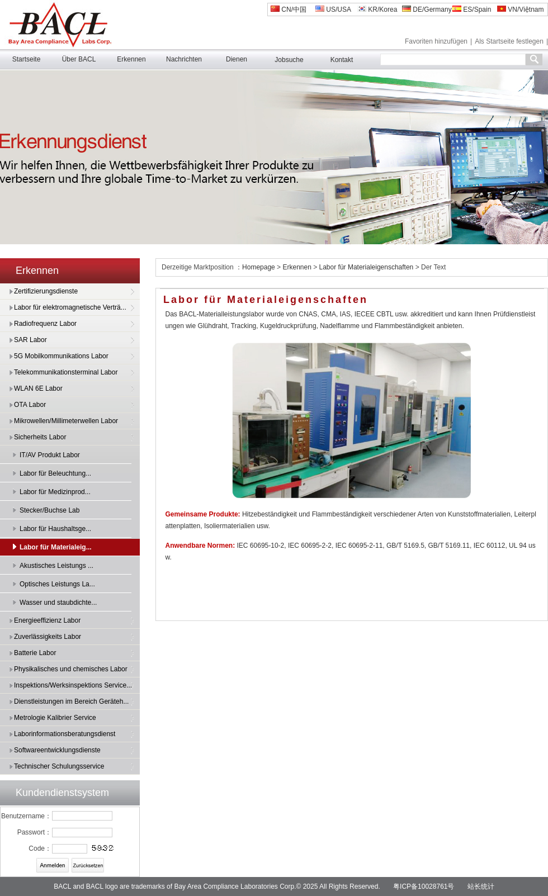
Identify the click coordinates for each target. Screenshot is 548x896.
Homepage (259, 267)
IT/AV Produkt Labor (50, 455)
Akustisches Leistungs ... (56, 566)
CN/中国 (288, 9)
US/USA (333, 9)
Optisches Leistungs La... (57, 584)
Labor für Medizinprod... (55, 492)
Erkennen (131, 59)
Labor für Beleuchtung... (55, 473)
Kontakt (341, 60)
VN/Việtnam (520, 9)
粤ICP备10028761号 (423, 886)
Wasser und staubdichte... (58, 602)
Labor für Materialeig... (56, 547)
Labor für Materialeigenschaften (366, 267)
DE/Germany (427, 9)
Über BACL (79, 59)
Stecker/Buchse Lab (49, 510)
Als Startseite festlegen (509, 41)
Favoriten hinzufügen (436, 41)
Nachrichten (184, 59)
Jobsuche (289, 60)
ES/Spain (471, 9)
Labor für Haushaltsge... (55, 529)
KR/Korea (377, 9)
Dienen (236, 59)
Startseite (26, 59)
